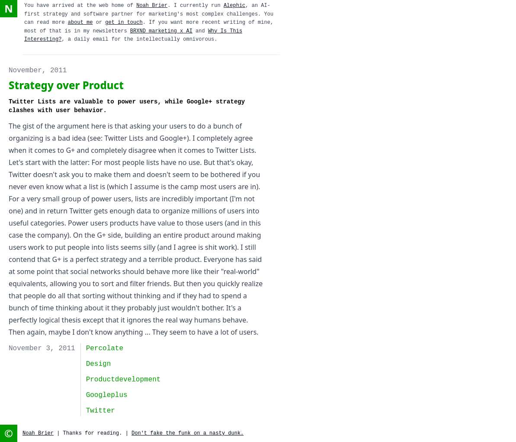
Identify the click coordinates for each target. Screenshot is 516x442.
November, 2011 (38, 70)
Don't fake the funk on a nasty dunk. (187, 433)
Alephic (234, 6)
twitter (100, 411)
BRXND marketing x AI (161, 31)
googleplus (107, 395)
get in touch (123, 22)
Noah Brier (151, 6)
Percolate (104, 348)
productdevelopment (123, 380)
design (98, 364)
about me (80, 22)
